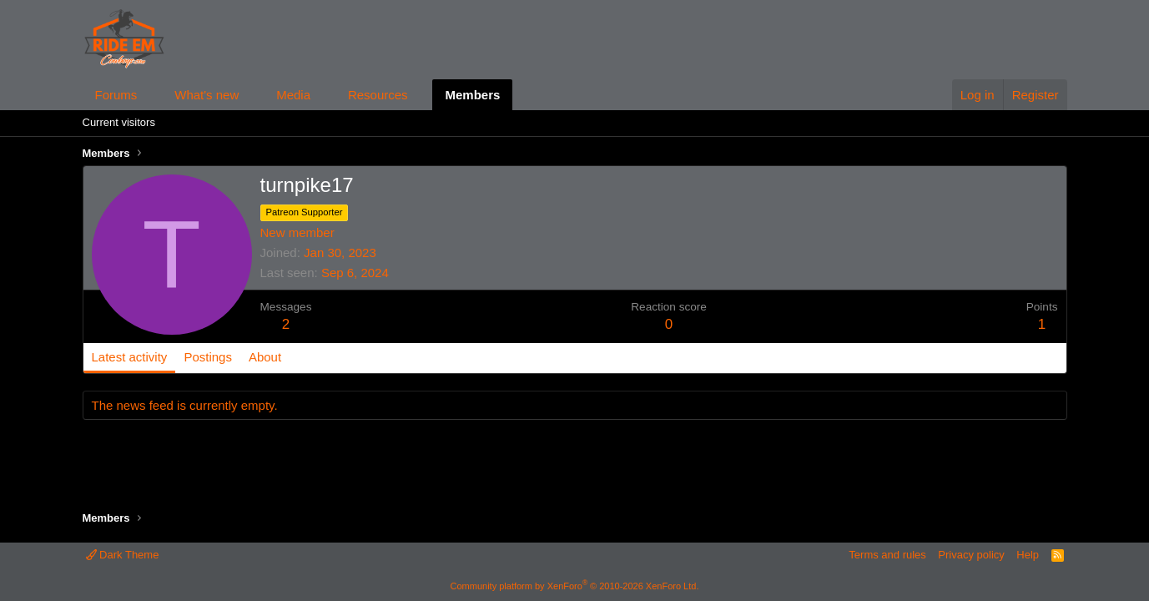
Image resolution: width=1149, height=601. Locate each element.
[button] (150, 94)
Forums (116, 95)
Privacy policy (971, 554)
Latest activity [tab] (130, 357)
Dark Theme (122, 554)
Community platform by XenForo (575, 586)
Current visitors (119, 122)
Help (1027, 554)
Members (472, 95)
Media (293, 95)
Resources (378, 95)
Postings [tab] (208, 357)
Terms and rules (887, 554)
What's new (206, 95)
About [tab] (265, 357)
